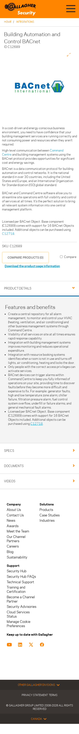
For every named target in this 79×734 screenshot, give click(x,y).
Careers (13, 546)
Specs (9, 451)
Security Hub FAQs (21, 577)
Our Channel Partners (16, 539)
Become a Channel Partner (21, 599)
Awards (12, 526)
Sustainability (17, 557)
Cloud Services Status (18, 614)
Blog (10, 552)
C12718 (8, 234)
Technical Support (20, 582)
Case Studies (50, 515)
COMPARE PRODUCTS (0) (25, 257)
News (11, 520)
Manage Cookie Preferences (18, 624)
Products (46, 510)
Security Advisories (21, 607)
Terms (53, 695)
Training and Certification (16, 589)
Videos (9, 481)
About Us (14, 510)
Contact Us (15, 515)
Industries (47, 520)
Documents (14, 466)
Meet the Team (18, 531)
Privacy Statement (35, 695)
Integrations (25, 22)
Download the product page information (32, 266)
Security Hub (17, 571)
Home (8, 22)
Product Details (17, 288)
